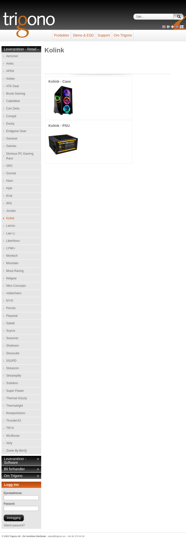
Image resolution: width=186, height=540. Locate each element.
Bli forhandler (14, 469)
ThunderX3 (13, 420)
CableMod (13, 101)
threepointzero (15, 413)
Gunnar (11, 173)
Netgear (11, 278)
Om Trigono (123, 35)
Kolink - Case (59, 81)
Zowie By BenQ (16, 450)
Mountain (12, 263)
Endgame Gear (16, 131)
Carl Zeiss (13, 108)
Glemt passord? (14, 525)
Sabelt (10, 323)
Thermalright (14, 405)
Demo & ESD (83, 35)
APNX (10, 71)
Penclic (11, 308)
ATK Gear (12, 86)
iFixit (9, 196)
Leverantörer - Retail (20, 49)
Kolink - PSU (59, 126)
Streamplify (13, 375)
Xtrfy (9, 443)
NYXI (9, 300)
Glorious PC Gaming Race (19, 156)
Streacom (12, 368)
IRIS (9, 203)
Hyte (9, 188)
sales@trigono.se (56, 536)
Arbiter (10, 78)
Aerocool (12, 56)
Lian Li (10, 233)
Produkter (61, 35)
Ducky (10, 123)
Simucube (12, 353)
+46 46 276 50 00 (76, 536)
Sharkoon (12, 345)
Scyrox (10, 330)
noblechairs (13, 293)
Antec (10, 63)
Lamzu (10, 225)
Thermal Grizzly (16, 398)
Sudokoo (12, 383)
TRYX (10, 428)
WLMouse (13, 435)
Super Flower (15, 391)
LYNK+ (10, 248)
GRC (9, 166)
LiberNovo (13, 241)
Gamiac (11, 146)
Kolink (10, 218)
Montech (12, 255)
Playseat (12, 316)
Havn (9, 180)
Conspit (11, 116)
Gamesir (11, 138)
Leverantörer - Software (15, 461)
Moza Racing (15, 271)
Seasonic (12, 338)
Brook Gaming (15, 93)
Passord (9, 503)
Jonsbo (11, 211)
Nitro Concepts (16, 286)
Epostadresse (13, 493)
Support (104, 35)
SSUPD (11, 360)
